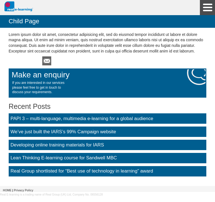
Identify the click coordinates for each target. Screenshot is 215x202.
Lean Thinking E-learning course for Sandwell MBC (63, 157)
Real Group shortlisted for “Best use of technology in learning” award (81, 171)
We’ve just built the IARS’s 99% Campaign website (63, 131)
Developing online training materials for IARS (57, 145)
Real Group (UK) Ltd (58, 194)
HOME (7, 190)
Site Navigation (207, 7)
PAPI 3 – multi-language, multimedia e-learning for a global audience (81, 118)
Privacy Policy (23, 190)
